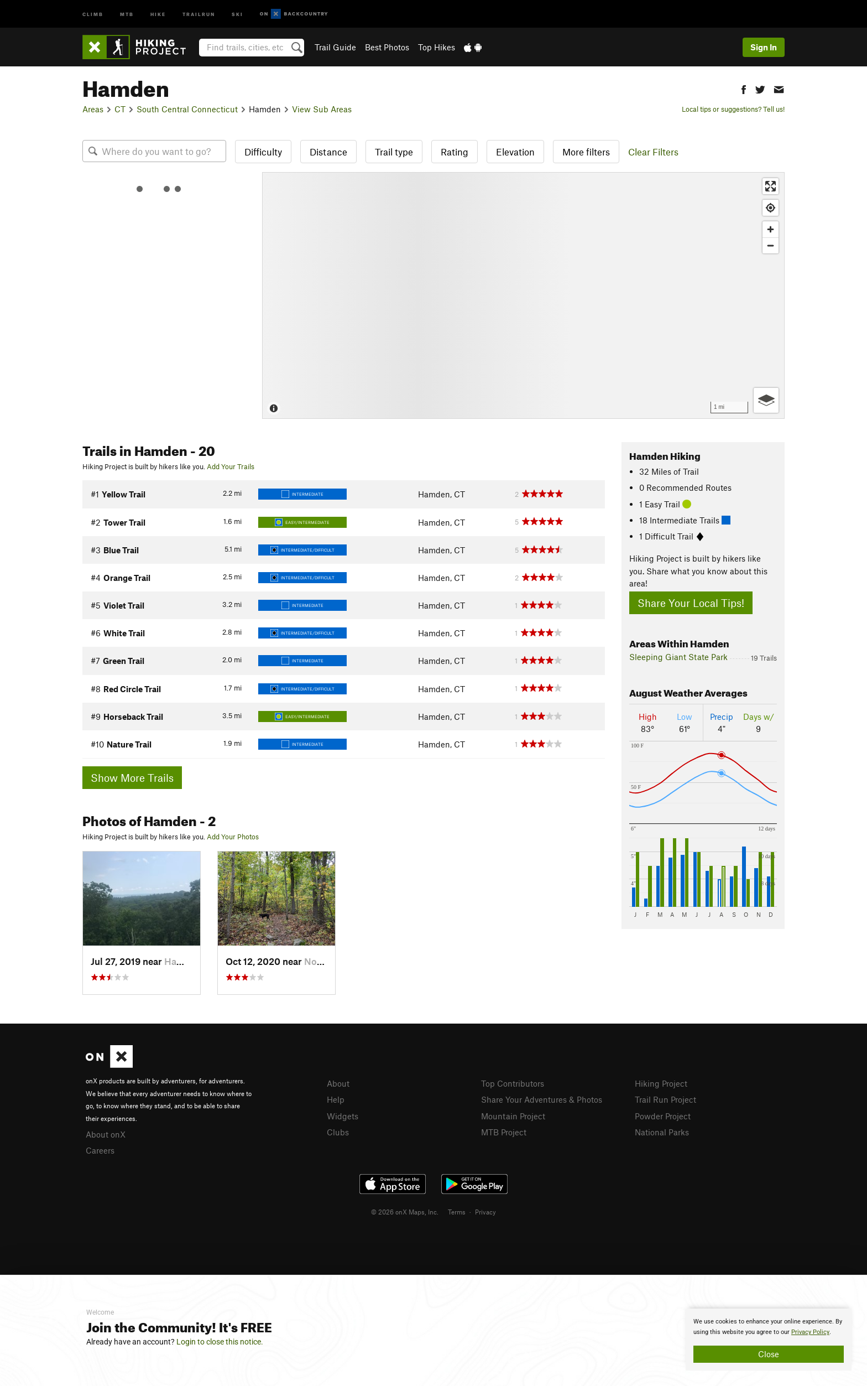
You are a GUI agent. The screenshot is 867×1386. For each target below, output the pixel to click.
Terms (457, 1212)
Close (768, 1354)
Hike (158, 13)
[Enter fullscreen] (770, 186)
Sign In (763, 47)
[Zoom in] (770, 229)
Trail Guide (335, 47)
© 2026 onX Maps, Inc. (404, 1212)
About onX (106, 1134)
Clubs (338, 1132)
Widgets (342, 1116)
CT (120, 109)
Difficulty (263, 151)
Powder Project (663, 1116)
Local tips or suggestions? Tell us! (733, 109)
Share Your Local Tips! (691, 602)
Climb (92, 13)
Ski (237, 13)
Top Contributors (512, 1083)
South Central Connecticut (187, 109)
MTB (127, 13)
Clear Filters (653, 151)
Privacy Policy (810, 1332)
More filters (586, 151)
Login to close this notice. (219, 1341)
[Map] (523, 295)
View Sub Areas (322, 109)
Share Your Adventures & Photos (541, 1099)
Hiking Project (661, 1083)
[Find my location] (770, 208)
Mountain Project (513, 1116)
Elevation (515, 151)
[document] (768, 1339)
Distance (328, 151)
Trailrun (198, 13)
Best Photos (387, 47)
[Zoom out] (770, 245)
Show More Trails (132, 777)
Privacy (485, 1212)
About (338, 1083)
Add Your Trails (230, 466)
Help (335, 1099)
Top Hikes (436, 47)
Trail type (394, 151)
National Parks (662, 1132)
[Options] (766, 400)
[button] (743, 88)
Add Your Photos (233, 836)
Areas (92, 109)
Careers (100, 1150)
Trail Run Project (665, 1099)
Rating (454, 151)
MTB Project (503, 1132)
